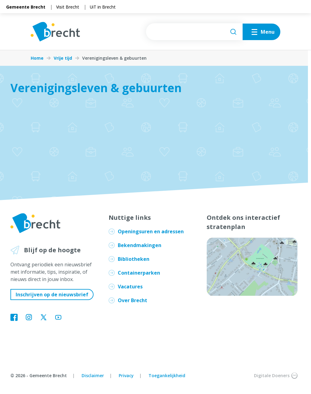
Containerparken (139, 273)
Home (37, 58)
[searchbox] (194, 31)
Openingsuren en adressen (151, 231)
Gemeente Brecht (25, 7)
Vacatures (130, 286)
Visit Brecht (67, 7)
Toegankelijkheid (166, 375)
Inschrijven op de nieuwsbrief (52, 294)
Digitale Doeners (276, 376)
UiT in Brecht (103, 7)
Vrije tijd (63, 58)
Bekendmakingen (139, 245)
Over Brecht (132, 300)
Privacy (126, 375)
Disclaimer (93, 375)
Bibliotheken (133, 259)
